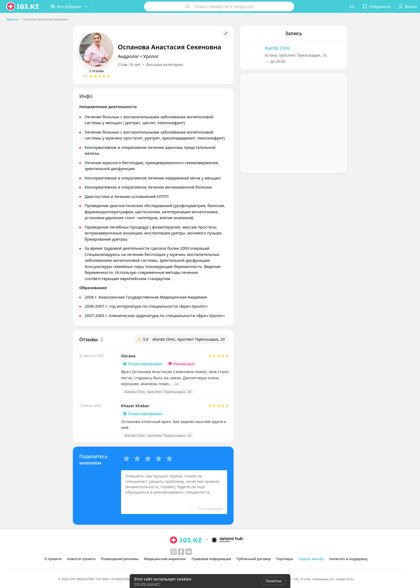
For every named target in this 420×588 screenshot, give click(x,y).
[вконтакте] (188, 552)
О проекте (53, 558)
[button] (69, 6)
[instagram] (173, 552)
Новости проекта (81, 558)
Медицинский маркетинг (165, 558)
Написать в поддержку (348, 558)
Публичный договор (253, 558)
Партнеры (284, 558)
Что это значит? (147, 583)
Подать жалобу (311, 558)
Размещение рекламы (119, 558)
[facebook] (181, 552)
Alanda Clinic (277, 48)
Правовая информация (211, 558)
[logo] (23, 6)
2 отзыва (96, 71)
